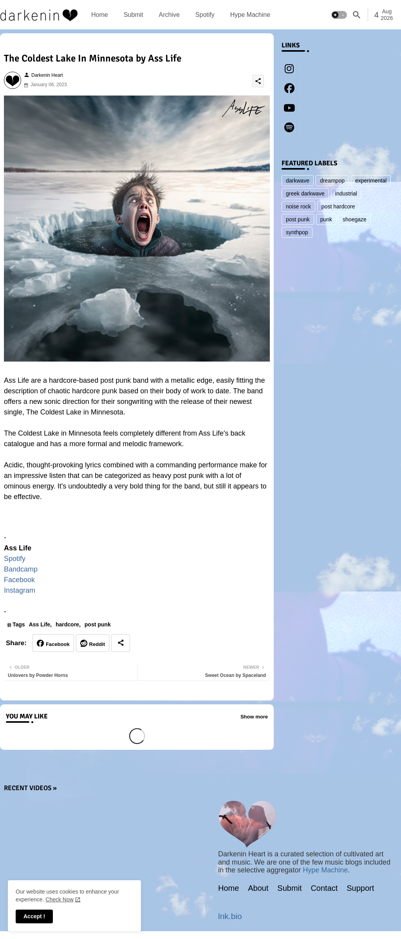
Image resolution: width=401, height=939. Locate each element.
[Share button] (120, 643)
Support (360, 888)
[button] (339, 15)
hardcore (67, 624)
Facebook (19, 580)
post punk (98, 624)
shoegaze (355, 219)
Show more (254, 717)
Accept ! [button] (34, 916)
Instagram (19, 590)
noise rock (298, 206)
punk (326, 219)
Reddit (97, 644)
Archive (169, 14)
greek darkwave (305, 193)
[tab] (99, 14)
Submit (133, 14)
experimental (371, 180)
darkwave (297, 180)
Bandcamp (21, 569)
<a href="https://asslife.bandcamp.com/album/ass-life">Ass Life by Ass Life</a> (137, 521)
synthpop (297, 232)
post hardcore (338, 206)
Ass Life (39, 624)
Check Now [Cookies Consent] (59, 899)
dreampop (332, 180)
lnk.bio (230, 916)
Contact (324, 888)
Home (99, 14)
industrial (346, 193)
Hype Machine (250, 14)
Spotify (205, 14)
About (258, 888)
